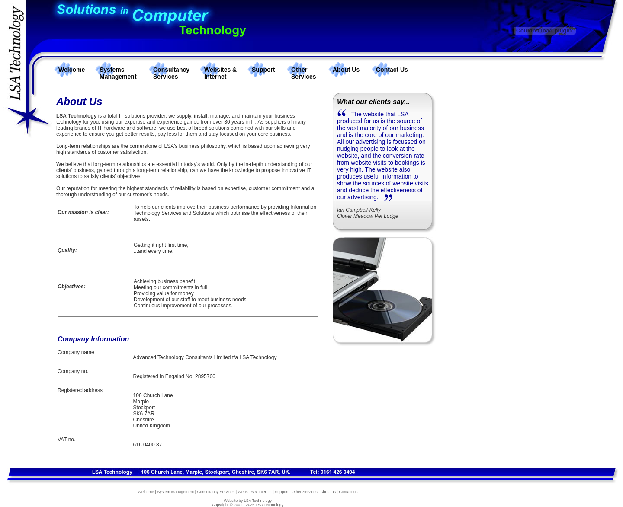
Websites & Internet (220, 73)
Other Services (303, 73)
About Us (346, 69)
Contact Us (392, 69)
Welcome (71, 69)
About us (328, 492)
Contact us (348, 492)
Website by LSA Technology (248, 500)
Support (263, 69)
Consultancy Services (171, 73)
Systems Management (118, 73)
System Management (175, 492)
